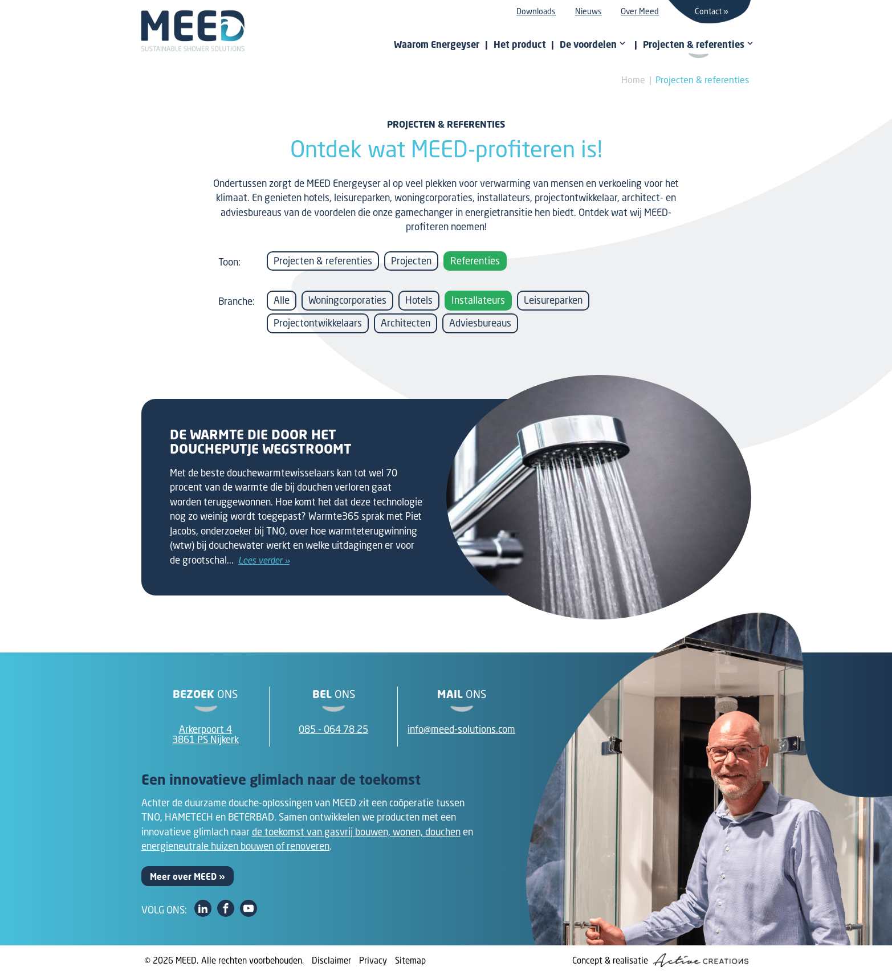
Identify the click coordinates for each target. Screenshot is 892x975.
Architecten (405, 323)
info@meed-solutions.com (461, 729)
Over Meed (640, 11)
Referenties (475, 261)
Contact (708, 11)
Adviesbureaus (480, 323)
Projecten (411, 261)
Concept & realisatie (660, 960)
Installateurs (478, 300)
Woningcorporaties (347, 300)
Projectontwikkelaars (318, 323)
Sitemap (410, 960)
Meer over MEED (183, 876)
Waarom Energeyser (436, 44)
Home (633, 79)
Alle (282, 300)
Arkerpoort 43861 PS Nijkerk (205, 734)
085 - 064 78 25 (333, 729)
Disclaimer (331, 960)
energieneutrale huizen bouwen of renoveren (235, 846)
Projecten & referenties (702, 79)
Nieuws (588, 11)
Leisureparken (553, 300)
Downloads (536, 11)
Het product (520, 44)
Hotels (419, 300)
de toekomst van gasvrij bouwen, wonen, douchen (356, 832)
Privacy (373, 960)
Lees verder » (264, 560)
